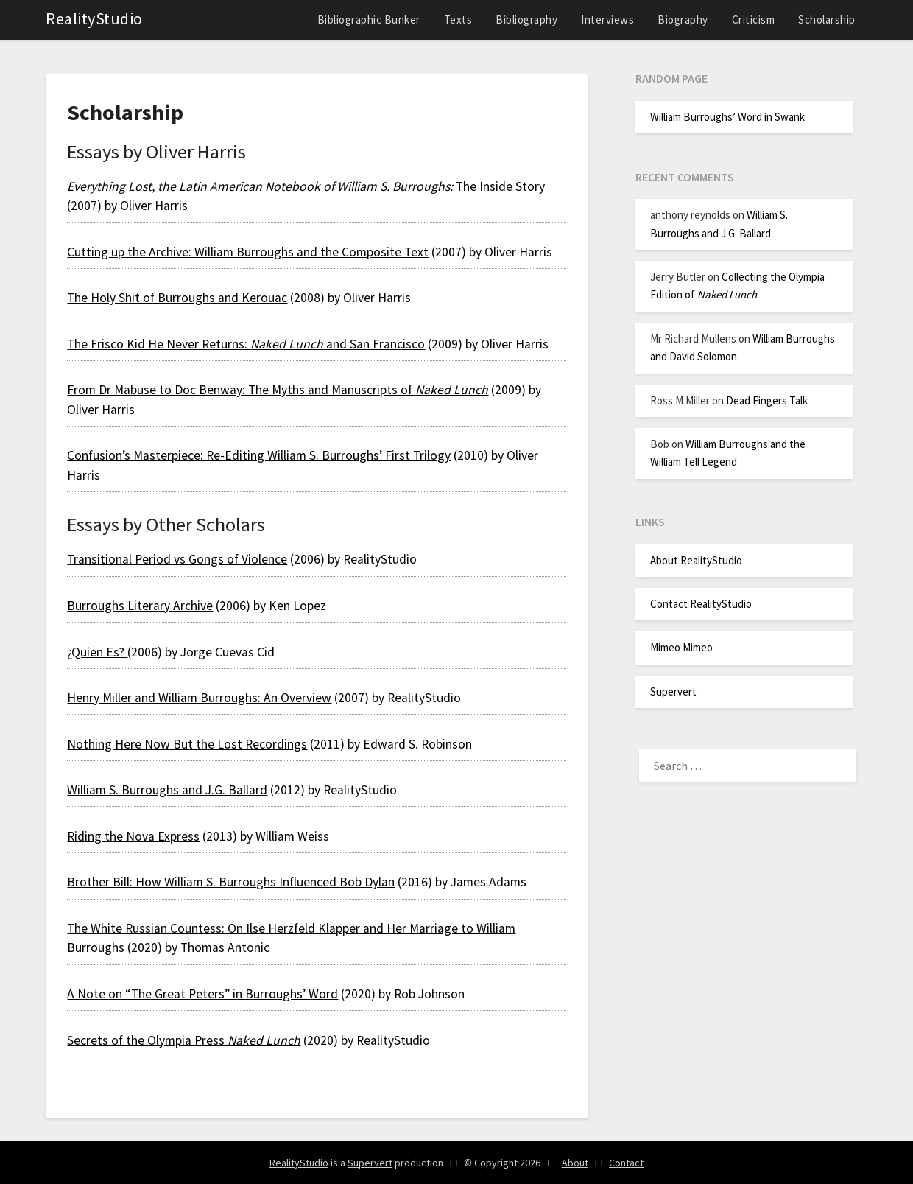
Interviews (607, 20)
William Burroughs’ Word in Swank (727, 117)
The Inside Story (306, 186)
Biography (683, 20)
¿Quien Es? (97, 652)
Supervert (673, 691)
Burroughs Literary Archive (140, 606)
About (575, 1162)
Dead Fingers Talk (767, 400)
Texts (458, 20)
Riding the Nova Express (133, 836)
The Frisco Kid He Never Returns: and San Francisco (246, 344)
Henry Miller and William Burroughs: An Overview (199, 698)
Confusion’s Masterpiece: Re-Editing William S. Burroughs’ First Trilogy (259, 455)
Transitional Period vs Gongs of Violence (177, 559)
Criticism (753, 20)
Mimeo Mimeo (681, 647)
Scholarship (827, 20)
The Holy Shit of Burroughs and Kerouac (177, 298)
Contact (626, 1162)
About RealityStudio (696, 560)
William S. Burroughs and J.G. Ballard (167, 790)
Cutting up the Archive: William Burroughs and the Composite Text (248, 252)
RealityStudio (94, 18)
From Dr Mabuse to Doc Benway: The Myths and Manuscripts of (277, 390)
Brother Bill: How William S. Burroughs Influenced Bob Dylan (231, 882)
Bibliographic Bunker (368, 20)
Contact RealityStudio (701, 604)
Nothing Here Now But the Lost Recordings (187, 744)
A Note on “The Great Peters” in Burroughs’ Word (202, 994)
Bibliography (526, 20)
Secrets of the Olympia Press (183, 1040)
